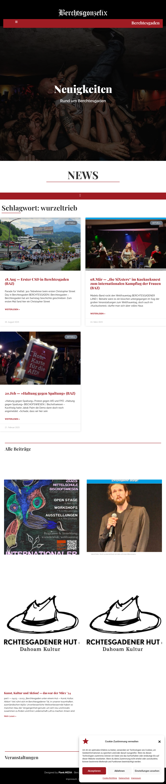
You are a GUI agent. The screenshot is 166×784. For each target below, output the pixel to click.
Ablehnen (119, 770)
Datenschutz (124, 778)
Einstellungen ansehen (147, 770)
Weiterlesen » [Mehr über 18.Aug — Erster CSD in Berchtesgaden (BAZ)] (12, 309)
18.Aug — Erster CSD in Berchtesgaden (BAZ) (37, 281)
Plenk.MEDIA (65, 772)
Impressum (136, 778)
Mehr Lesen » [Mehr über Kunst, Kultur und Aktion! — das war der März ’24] (10, 716)
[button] (159, 741)
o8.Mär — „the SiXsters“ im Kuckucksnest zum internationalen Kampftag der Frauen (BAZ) (125, 283)
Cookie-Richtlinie (110, 778)
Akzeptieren (94, 770)
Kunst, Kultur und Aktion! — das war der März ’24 (37, 693)
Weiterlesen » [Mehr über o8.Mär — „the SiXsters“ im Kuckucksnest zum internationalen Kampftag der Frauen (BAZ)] (97, 314)
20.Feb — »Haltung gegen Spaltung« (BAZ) (40, 393)
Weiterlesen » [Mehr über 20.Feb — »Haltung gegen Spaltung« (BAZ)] (12, 419)
